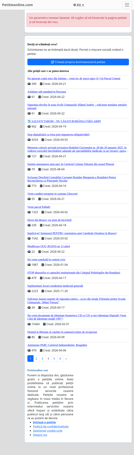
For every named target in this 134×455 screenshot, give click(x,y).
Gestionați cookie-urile (47, 431)
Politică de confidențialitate (51, 426)
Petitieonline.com (17, 4)
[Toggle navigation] (127, 4)
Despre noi (40, 435)
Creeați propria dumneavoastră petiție (78, 62)
